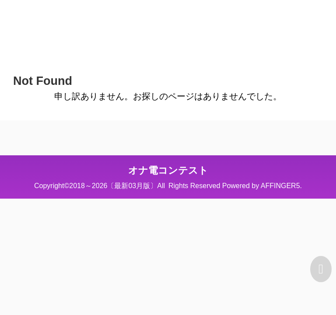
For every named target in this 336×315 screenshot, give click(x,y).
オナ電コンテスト (168, 170)
